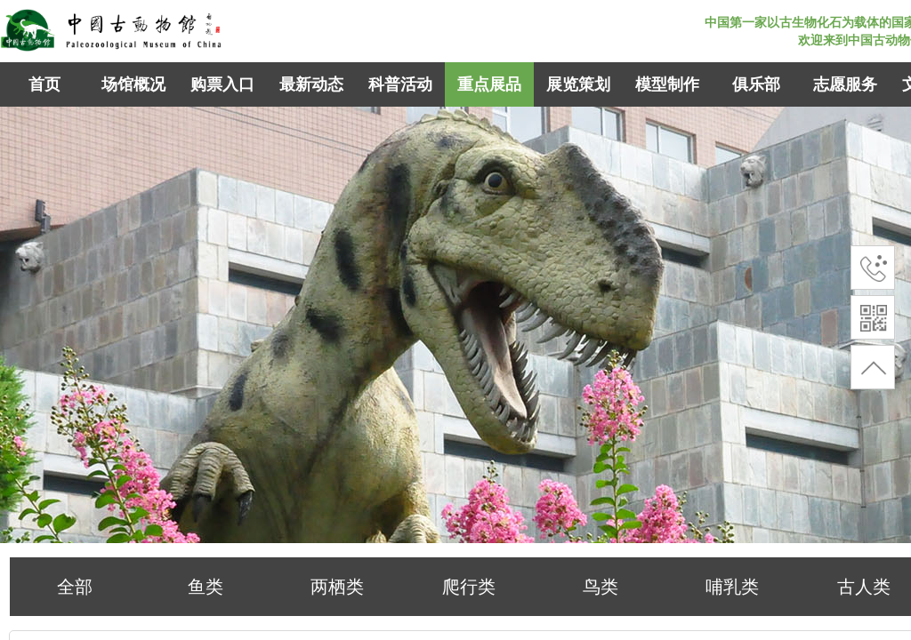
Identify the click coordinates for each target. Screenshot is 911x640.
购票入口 (222, 84)
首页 (44, 84)
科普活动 (400, 84)
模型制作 (667, 84)
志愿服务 (845, 84)
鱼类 (205, 586)
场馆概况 (133, 84)
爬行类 (469, 586)
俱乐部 (756, 84)
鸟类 (600, 586)
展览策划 (578, 84)
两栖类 (337, 586)
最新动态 (311, 84)
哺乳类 (732, 586)
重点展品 (489, 84)
